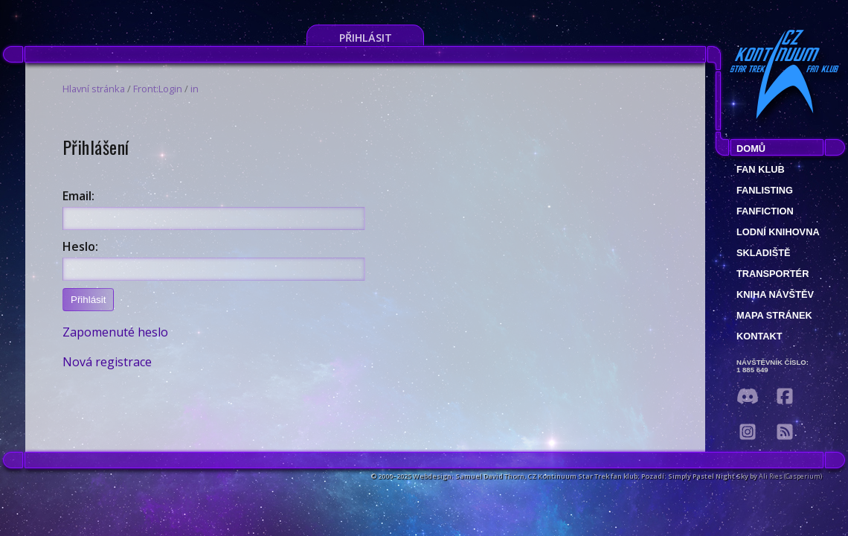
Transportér (772, 273)
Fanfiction (765, 211)
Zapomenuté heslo (115, 332)
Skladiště (763, 252)
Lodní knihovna (778, 231)
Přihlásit (365, 38)
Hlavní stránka (93, 88)
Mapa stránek (774, 315)
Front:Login (157, 88)
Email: (78, 196)
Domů (750, 148)
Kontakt (759, 336)
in (194, 88)
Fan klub (760, 169)
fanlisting (764, 190)
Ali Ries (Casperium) (790, 476)
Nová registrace (107, 362)
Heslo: (80, 246)
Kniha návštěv (775, 294)
